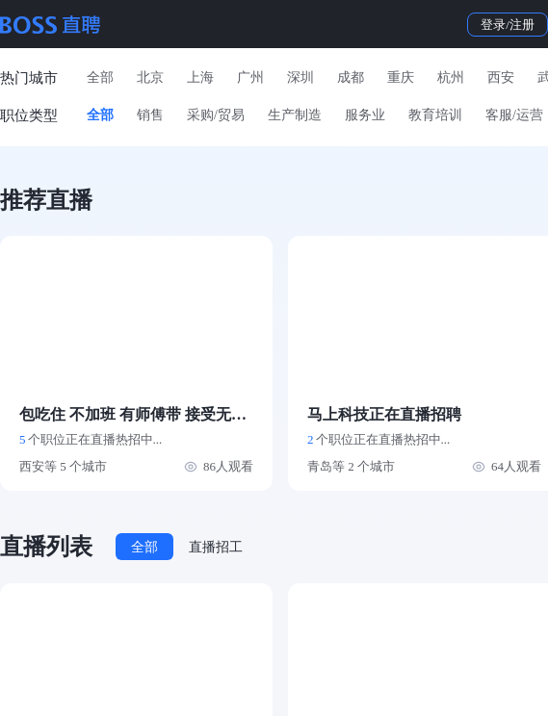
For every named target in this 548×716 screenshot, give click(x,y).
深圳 (300, 77)
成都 (350, 77)
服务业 (365, 115)
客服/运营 (514, 115)
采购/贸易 (216, 115)
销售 (150, 115)
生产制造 (295, 115)
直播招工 (216, 547)
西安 (500, 77)
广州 (250, 77)
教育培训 (435, 115)
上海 (200, 77)
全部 (100, 77)
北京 (150, 77)
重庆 (400, 77)
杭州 (450, 77)
